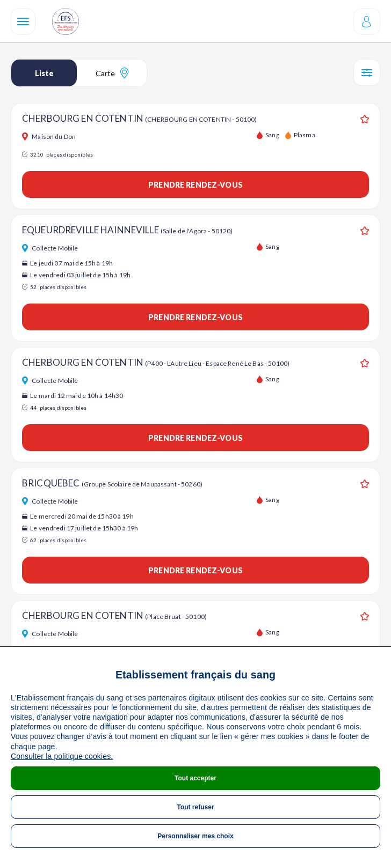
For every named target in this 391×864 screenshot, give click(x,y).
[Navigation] (23, 21)
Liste (44, 73)
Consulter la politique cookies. (62, 756)
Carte (112, 73)
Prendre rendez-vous (195, 184)
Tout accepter (195, 778)
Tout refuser (195, 807)
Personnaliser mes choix (195, 836)
